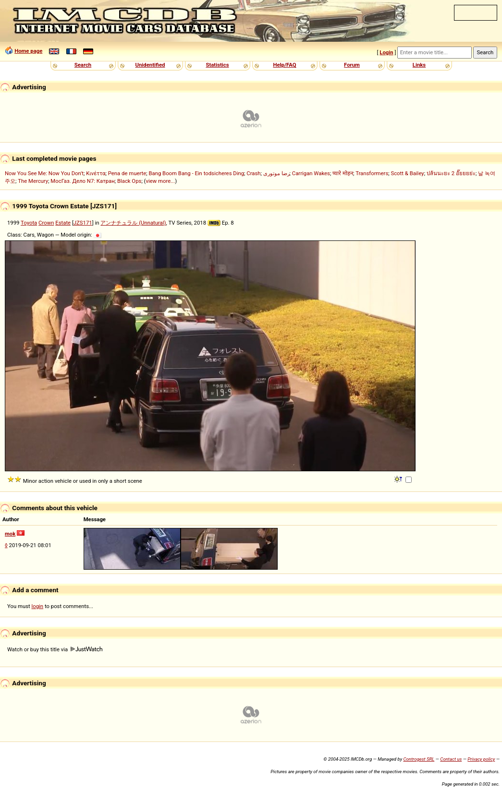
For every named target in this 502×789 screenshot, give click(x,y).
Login (386, 52)
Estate (63, 222)
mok (10, 533)
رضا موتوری (276, 173)
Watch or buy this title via (54, 649)
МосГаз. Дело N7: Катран (82, 181)
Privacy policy (481, 759)
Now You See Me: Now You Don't (44, 173)
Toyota (29, 222)
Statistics (217, 64)
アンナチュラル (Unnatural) (133, 222)
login (38, 606)
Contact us (451, 759)
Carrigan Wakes (311, 173)
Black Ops (129, 181)
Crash (253, 173)
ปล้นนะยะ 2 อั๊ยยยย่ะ (451, 173)
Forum (352, 64)
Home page (28, 51)
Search (82, 64)
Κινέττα (95, 173)
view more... (160, 181)
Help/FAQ (284, 64)
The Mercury (33, 181)
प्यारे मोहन (342, 173)
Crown (46, 222)
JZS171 (82, 222)
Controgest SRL (418, 759)
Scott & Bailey (407, 173)
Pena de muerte (127, 173)
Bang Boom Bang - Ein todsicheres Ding (196, 173)
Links (419, 64)
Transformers (371, 173)
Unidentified (150, 64)
